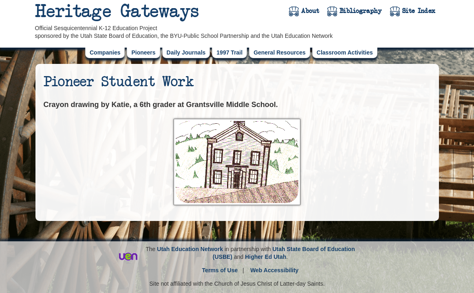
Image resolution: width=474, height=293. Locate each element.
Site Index (418, 11)
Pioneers (143, 52)
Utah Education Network (190, 249)
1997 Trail (229, 52)
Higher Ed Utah (265, 257)
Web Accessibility (274, 270)
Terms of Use (220, 270)
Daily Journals (186, 52)
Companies (105, 52)
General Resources (280, 52)
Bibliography (361, 11)
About (310, 11)
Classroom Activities (345, 52)
